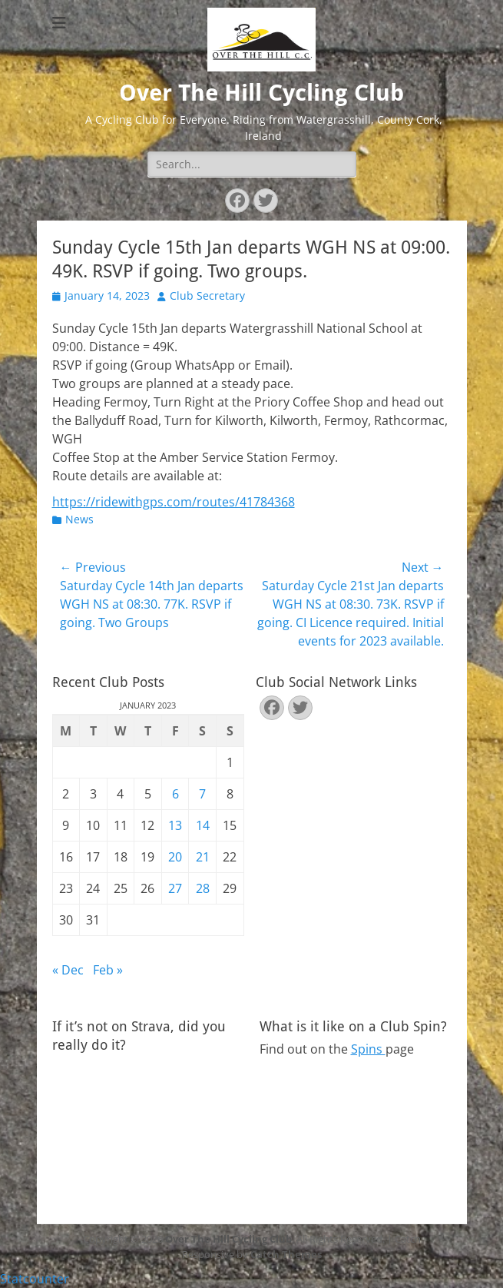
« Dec (68, 969)
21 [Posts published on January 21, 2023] (203, 856)
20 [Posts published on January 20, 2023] (175, 856)
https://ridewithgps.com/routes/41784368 (173, 501)
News (79, 519)
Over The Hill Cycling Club (261, 92)
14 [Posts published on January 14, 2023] (203, 825)
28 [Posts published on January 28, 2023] (203, 888)
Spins (368, 1049)
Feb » (108, 969)
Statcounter (34, 1278)
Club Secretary (207, 295)
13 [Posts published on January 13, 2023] (175, 825)
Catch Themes (286, 1254)
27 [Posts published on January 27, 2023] (175, 888)
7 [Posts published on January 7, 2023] (202, 793)
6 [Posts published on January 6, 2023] (175, 793)
